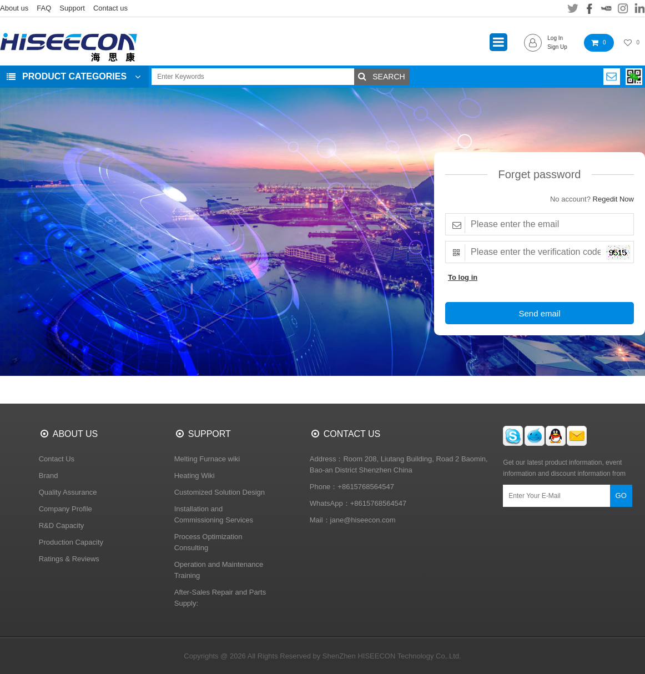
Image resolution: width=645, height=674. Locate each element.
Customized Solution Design (219, 492)
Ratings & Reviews (69, 559)
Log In (555, 38)
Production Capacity (71, 542)
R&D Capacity (61, 525)
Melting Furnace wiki (207, 459)
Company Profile (65, 509)
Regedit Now (613, 199)
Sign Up (557, 47)
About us (14, 8)
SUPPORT (209, 434)
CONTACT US (352, 434)
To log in (462, 277)
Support (72, 8)
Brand (48, 475)
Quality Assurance (68, 492)
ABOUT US (75, 434)
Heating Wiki (194, 475)
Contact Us (56, 459)
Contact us (110, 8)
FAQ (44, 8)
